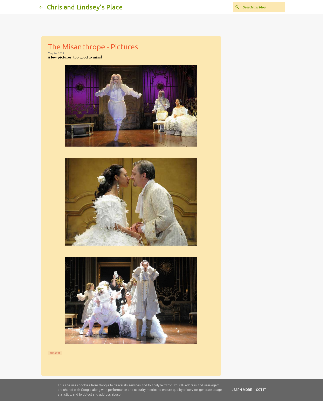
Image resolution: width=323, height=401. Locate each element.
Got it (261, 390)
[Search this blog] (263, 7)
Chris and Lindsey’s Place (85, 7)
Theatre (55, 353)
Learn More (242, 390)
